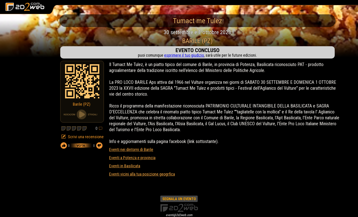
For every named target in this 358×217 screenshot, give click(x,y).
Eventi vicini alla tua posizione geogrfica (142, 174)
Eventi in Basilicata (124, 165)
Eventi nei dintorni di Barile (131, 149)
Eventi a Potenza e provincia (132, 157)
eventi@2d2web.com (179, 215)
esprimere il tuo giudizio (184, 55)
